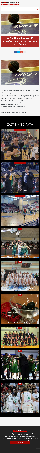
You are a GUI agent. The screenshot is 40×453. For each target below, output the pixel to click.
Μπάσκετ (22, 196)
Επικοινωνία (21, 442)
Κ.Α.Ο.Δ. (20, 55)
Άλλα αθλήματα (18, 130)
